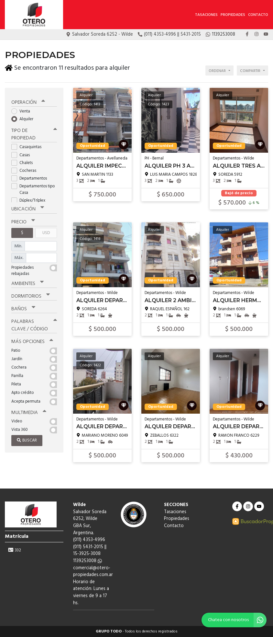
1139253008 (87, 561)
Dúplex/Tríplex (30, 199)
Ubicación (27, 208)
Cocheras (25, 169)
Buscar (27, 439)
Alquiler (24, 118)
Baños (23, 308)
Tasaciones (206, 15)
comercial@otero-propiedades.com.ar (93, 571)
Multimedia (28, 411)
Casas (22, 154)
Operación (28, 101)
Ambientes (27, 282)
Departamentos (31, 177)
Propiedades (233, 15)
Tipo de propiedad (34, 133)
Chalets (24, 162)
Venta (22, 110)
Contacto (258, 15)
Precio (23, 221)
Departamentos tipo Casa (33, 188)
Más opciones (32, 340)
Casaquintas (28, 146)
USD (46, 231)
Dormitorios (30, 295)
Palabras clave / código (34, 324)
